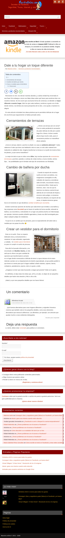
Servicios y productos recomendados (29, 69)
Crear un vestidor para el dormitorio (17, 84)
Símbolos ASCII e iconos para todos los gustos (17, 457)
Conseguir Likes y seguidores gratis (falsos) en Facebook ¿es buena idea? (39, 415)
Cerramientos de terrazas (14, 80)
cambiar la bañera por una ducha (38, 203)
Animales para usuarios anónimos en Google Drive (18, 469)
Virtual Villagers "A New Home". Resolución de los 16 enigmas (21, 463)
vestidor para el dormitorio (22, 242)
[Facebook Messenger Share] (11, 91)
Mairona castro (8, 415)
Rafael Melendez (9, 424)
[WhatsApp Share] (21, 91)
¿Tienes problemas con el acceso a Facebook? (31, 424)
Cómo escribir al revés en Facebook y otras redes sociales (44, 442)
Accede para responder (52, 317)
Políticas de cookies (9, 524)
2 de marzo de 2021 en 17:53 (22, 303)
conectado (23, 328)
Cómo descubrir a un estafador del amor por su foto (28, 430)
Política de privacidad (9, 521)
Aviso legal (6, 518)
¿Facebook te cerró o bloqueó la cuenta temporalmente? (42, 421)
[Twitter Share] (16, 91)
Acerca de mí (7, 527)
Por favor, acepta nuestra (18, 357)
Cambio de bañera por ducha (15, 82)
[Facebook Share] (6, 91)
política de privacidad (27, 357)
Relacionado (13, 86)
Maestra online (12, 69)
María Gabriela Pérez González (14, 442)
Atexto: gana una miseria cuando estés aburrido (27, 418)
